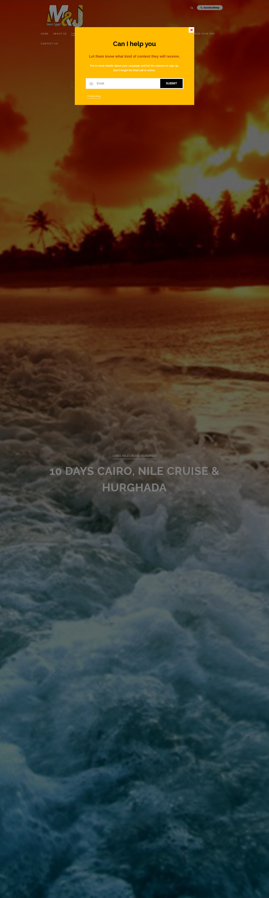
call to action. (147, 70)
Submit (171, 83)
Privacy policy (94, 96)
